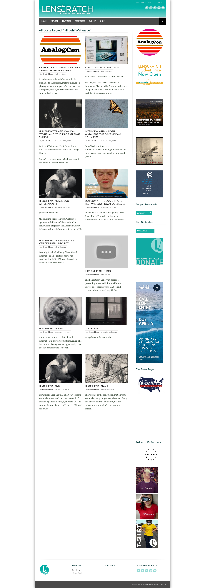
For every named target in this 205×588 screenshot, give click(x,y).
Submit (92, 21)
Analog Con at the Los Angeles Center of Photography (59, 69)
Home (43, 21)
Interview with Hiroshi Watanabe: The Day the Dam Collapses (103, 134)
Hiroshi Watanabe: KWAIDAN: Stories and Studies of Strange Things (59, 134)
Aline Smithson (47, 74)
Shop (102, 21)
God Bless (91, 328)
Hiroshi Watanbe (50, 385)
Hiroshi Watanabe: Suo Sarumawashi (54, 202)
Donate (141, 213)
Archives (76, 570)
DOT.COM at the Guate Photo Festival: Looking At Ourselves (105, 202)
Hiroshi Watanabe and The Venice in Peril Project (56, 242)
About (160, 2)
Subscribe (142, 231)
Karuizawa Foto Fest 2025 (102, 67)
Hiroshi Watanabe (51, 328)
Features (66, 21)
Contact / (152, 2)
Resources (80, 21)
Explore (54, 21)
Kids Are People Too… (99, 271)
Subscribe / (141, 2)
